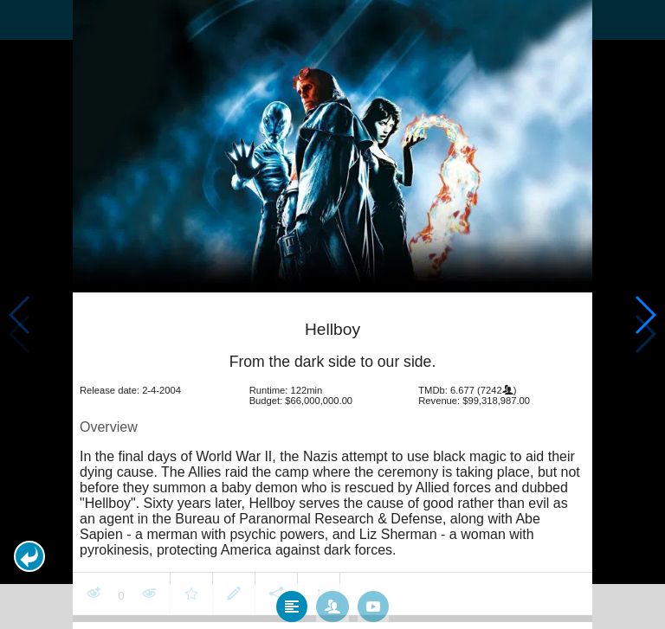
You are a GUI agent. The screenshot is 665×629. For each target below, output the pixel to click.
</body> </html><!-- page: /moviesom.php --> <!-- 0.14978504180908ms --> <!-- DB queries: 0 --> (332, 314)
